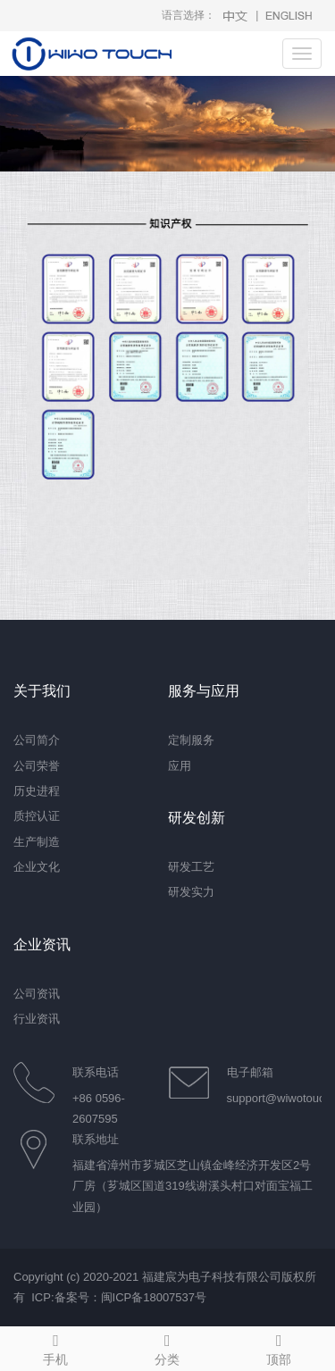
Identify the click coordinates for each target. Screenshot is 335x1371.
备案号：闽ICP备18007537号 (130, 1297)
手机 (56, 1347)
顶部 (279, 1347)
